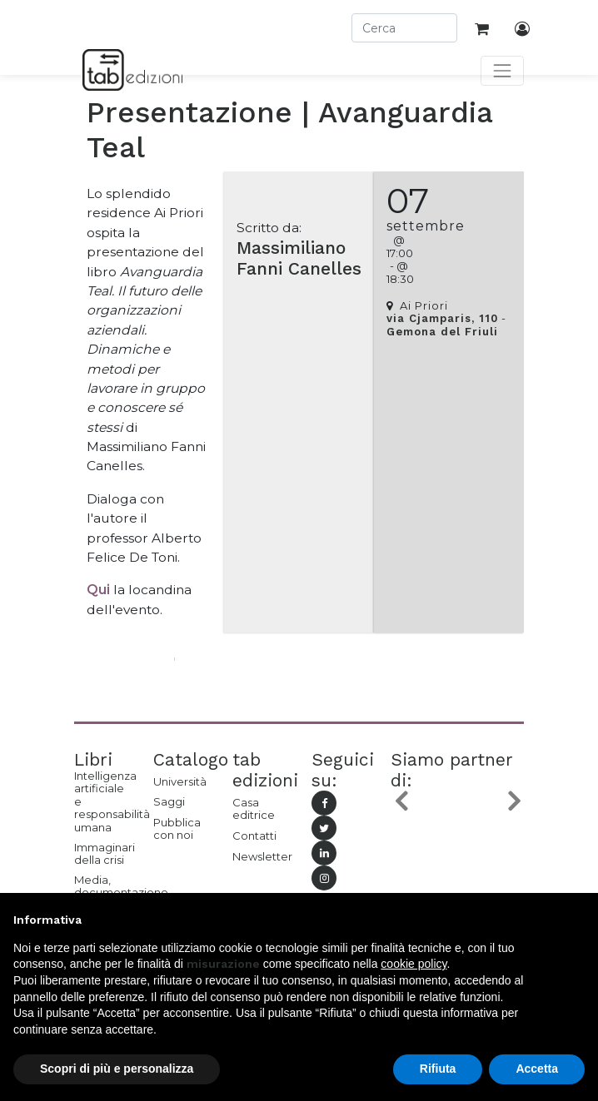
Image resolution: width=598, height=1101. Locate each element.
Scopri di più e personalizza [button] (116, 1068)
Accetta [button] (537, 1068)
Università (180, 781)
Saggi (169, 801)
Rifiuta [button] (438, 1068)
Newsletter (259, 856)
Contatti (254, 835)
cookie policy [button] (413, 963)
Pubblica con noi (177, 829)
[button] (401, 801)
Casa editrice (253, 809)
